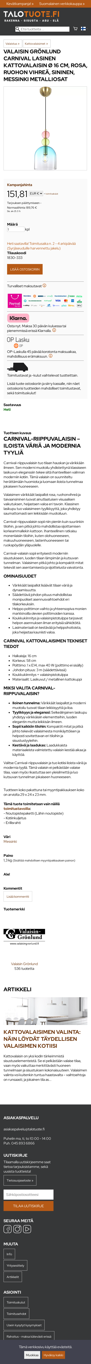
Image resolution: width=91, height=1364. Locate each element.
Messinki (10, 841)
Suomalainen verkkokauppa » (62, 3)
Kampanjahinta (19, 184)
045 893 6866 (23, 1143)
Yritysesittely (15, 1265)
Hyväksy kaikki (53, 1355)
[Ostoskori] (75, 29)
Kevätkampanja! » (20, 3)
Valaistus (13, 44)
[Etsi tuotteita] (42, 29)
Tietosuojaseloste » (20, 1180)
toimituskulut (52, 193)
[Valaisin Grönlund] (24, 947)
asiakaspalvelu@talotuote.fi (24, 1129)
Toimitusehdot (16, 1314)
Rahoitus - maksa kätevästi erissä (29, 1336)
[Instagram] (17, 1229)
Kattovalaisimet (36, 44)
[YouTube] (27, 1229)
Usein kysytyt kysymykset (24, 1325)
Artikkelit (13, 1277)
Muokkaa (32, 1355)
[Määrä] (15, 229)
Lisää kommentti (18, 896)
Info (9, 1254)
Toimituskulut (16, 1302)
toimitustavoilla (17, 808)
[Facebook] (8, 1229)
